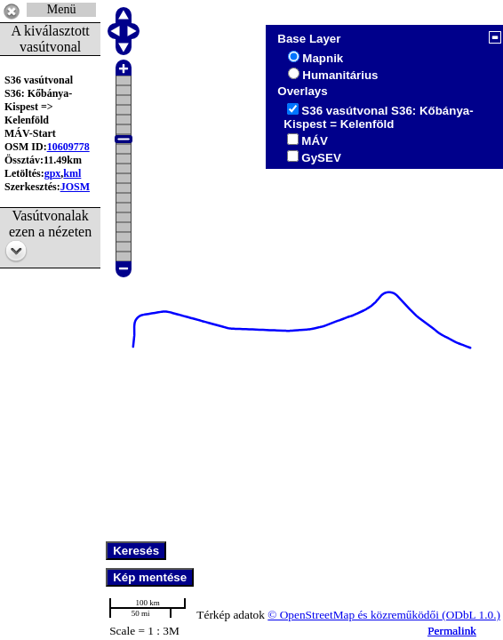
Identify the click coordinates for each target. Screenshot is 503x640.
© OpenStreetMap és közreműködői (354, 614)
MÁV (314, 141)
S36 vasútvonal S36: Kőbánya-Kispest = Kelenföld (378, 117)
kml (72, 173)
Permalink (451, 630)
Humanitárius (340, 75)
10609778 (68, 146)
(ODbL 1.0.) (471, 614)
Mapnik (322, 58)
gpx (52, 173)
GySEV (320, 157)
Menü (61, 9)
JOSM (75, 186)
